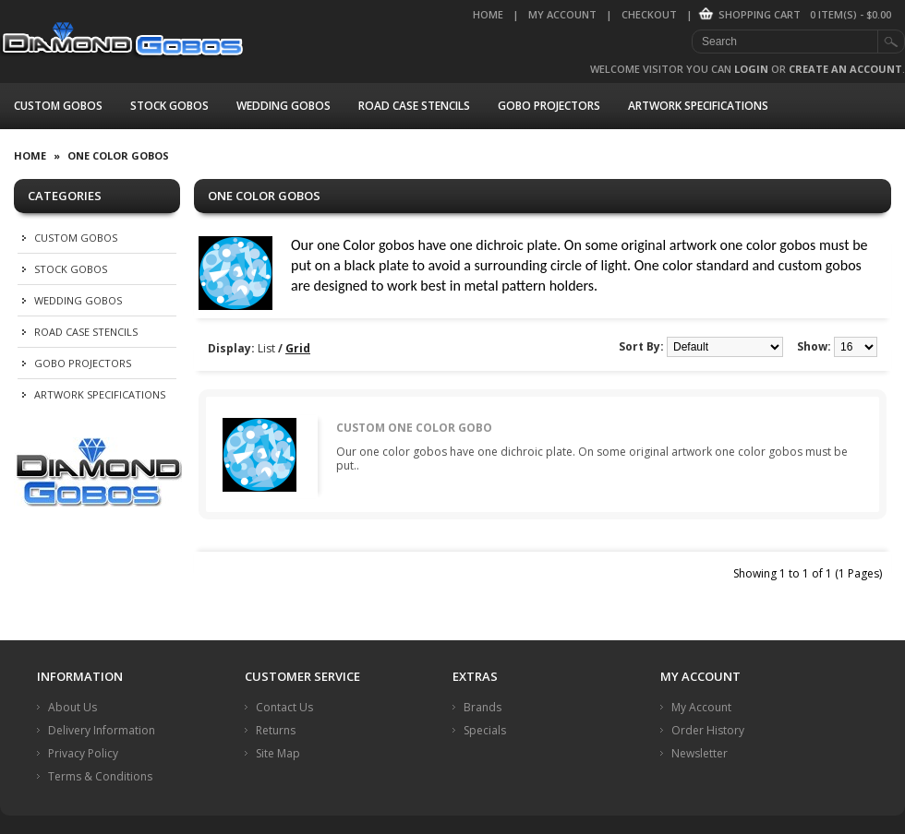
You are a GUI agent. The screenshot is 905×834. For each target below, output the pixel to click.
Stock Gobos (169, 105)
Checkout (649, 14)
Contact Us (284, 707)
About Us (72, 707)
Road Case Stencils (414, 105)
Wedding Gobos (283, 105)
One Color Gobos (118, 155)
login (751, 69)
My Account (562, 14)
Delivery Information (101, 730)
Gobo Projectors (549, 105)
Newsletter (699, 753)
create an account (845, 69)
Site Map (278, 753)
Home (488, 14)
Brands (482, 707)
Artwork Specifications (698, 105)
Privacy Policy (83, 753)
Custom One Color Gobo (414, 427)
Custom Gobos (58, 105)
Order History (707, 730)
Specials (485, 730)
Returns (276, 730)
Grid (297, 348)
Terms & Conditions (100, 776)
